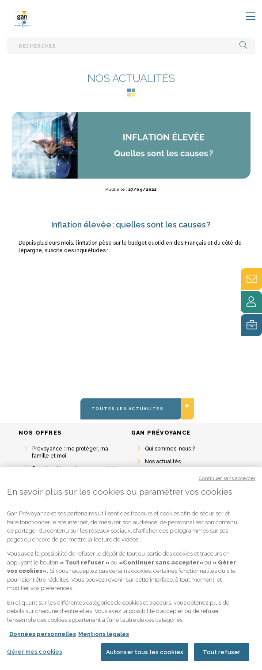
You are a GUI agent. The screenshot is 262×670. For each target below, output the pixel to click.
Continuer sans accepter (227, 482)
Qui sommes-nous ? (170, 449)
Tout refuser (222, 656)
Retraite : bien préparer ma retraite (76, 469)
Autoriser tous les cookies (144, 656)
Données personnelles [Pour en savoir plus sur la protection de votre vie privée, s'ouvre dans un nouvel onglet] (42, 638)
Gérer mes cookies (34, 655)
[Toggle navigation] (245, 17)
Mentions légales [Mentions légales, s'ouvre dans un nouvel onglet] (103, 638)
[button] (243, 45)
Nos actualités (163, 461)
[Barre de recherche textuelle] (131, 45)
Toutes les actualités (136, 423)
